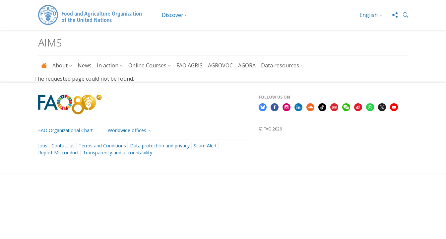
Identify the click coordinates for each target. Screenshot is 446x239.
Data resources (280, 65)
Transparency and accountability (117, 152)
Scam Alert (205, 145)
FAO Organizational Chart (65, 130)
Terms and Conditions (102, 145)
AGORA (247, 65)
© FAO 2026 (270, 129)
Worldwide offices (127, 130)
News (85, 65)
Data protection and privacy (160, 145)
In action (107, 65)
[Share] (392, 15)
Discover (172, 15)
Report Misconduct (58, 152)
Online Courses (147, 65)
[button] (403, 15)
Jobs (42, 145)
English (368, 15)
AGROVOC (220, 65)
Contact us (63, 145)
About (60, 65)
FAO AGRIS (189, 65)
